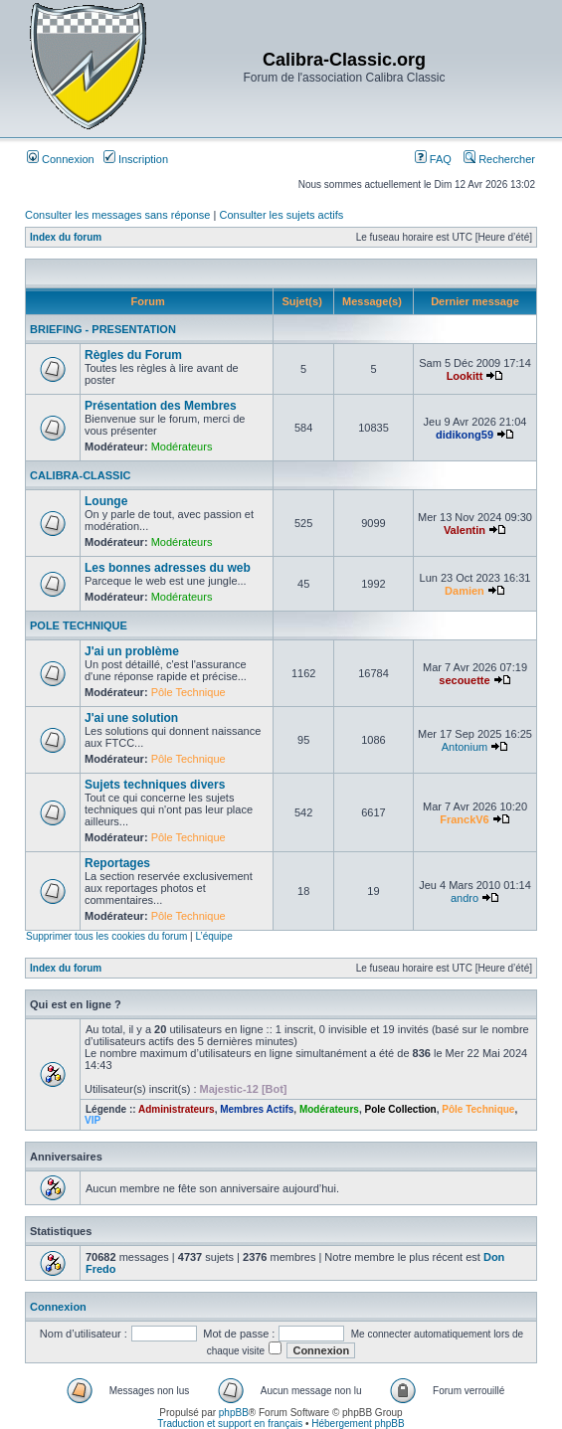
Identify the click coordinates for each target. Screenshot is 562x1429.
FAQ (433, 159)
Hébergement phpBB (357, 1423)
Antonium (464, 747)
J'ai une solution (131, 718)
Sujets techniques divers (155, 785)
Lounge (106, 501)
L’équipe (213, 936)
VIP (92, 1120)
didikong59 (464, 435)
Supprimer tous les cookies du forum (106, 936)
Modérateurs (182, 446)
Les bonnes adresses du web (168, 568)
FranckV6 (464, 819)
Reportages (117, 863)
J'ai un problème (132, 651)
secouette (464, 680)
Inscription (135, 159)
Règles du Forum (133, 355)
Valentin (464, 530)
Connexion (60, 159)
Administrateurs (176, 1109)
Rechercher (499, 159)
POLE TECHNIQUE (78, 625)
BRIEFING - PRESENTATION (103, 329)
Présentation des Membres (161, 406)
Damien (464, 591)
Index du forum (65, 237)
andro (464, 898)
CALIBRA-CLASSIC (80, 475)
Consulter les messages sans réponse (117, 215)
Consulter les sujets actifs (281, 215)
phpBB (234, 1412)
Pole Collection (400, 1109)
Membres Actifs (256, 1109)
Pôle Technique (188, 692)
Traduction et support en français (229, 1423)
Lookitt (465, 376)
